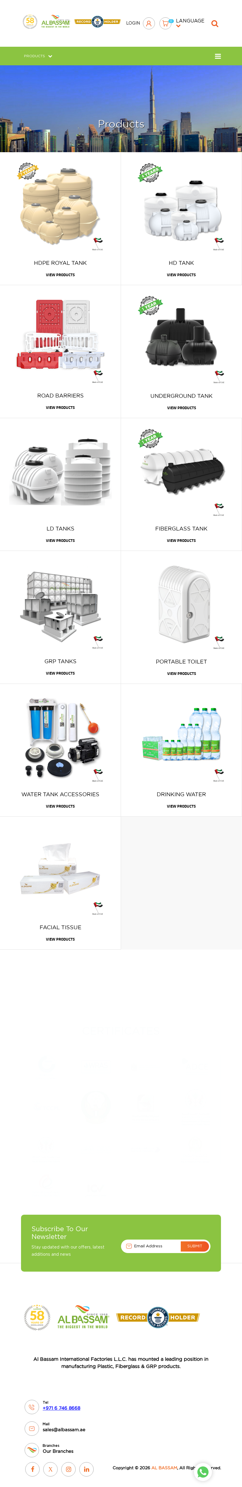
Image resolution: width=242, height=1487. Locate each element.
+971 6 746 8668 (61, 1403)
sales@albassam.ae (64, 1425)
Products (38, 51)
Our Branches (58, 1446)
